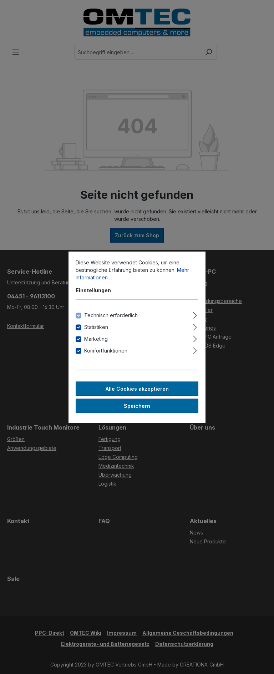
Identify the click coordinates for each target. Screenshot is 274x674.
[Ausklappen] (195, 314)
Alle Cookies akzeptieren (137, 388)
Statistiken (96, 327)
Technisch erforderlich (111, 315)
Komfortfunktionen (105, 350)
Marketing (96, 338)
